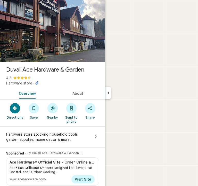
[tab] (26, 93)
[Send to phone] (71, 113)
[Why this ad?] (82, 153)
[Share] (90, 111)
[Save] (33, 111)
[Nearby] (52, 111)
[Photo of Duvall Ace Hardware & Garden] (52, 31)
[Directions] (15, 111)
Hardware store (19, 83)
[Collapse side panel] (108, 93)
